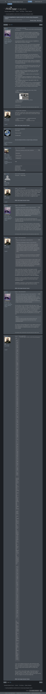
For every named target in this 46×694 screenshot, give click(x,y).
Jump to (27, 690)
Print (41, 24)
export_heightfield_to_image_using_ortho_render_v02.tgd (25, 90)
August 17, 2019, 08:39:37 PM (20, 205)
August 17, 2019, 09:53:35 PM (20, 291)
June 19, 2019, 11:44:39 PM (21, 28)
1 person (16, 105)
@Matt (18, 189)
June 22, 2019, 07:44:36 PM (20, 173)
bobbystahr (8, 148)
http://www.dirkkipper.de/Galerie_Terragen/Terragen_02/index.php (26, 139)
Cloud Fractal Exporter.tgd (20, 118)
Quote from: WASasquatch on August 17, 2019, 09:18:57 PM (26, 294)
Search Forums (38, 1)
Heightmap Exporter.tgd (31, 118)
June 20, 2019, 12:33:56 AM (21, 110)
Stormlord (8, 129)
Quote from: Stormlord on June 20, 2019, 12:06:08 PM (25, 150)
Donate (28, 125)
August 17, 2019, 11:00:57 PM (20, 336)
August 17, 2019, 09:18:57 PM (20, 237)
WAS (7, 110)
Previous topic (33, 20)
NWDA (16, 125)
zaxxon (7, 174)
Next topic (39, 20)
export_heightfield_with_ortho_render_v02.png (24, 99)
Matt (7, 28)
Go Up (5, 682)
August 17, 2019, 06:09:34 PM (20, 188)
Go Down (5, 24)
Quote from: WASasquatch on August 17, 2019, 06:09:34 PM (26, 207)
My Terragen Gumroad (22, 125)
